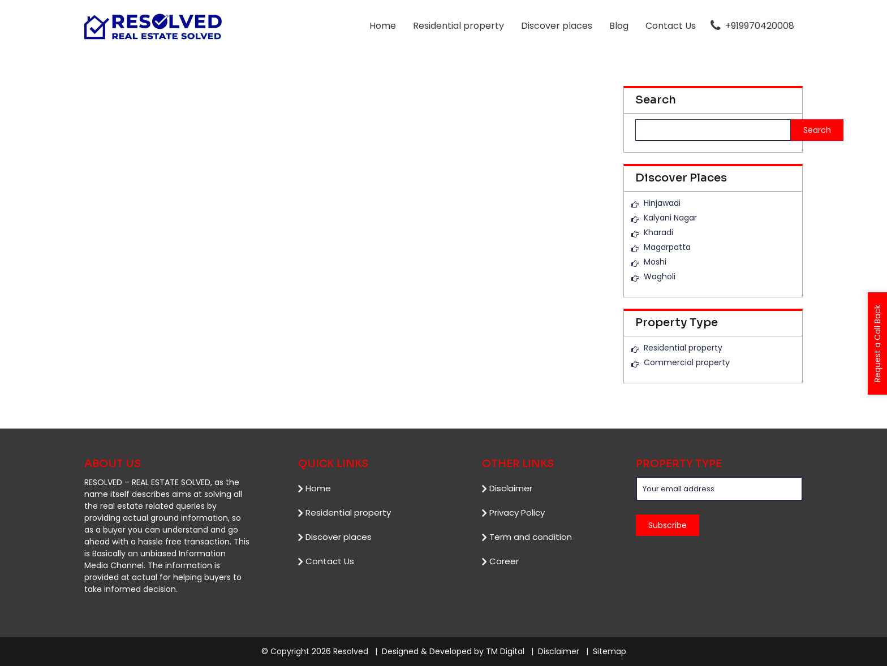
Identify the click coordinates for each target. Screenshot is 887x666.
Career (504, 560)
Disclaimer (510, 488)
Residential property (458, 25)
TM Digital (505, 651)
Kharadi (658, 232)
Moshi (655, 261)
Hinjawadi (662, 203)
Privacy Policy (517, 512)
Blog (618, 25)
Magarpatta (667, 247)
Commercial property (687, 362)
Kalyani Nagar (670, 217)
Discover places (556, 25)
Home (382, 25)
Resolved (350, 651)
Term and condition (530, 536)
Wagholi (659, 276)
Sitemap (609, 651)
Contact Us (670, 25)
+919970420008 (752, 25)
